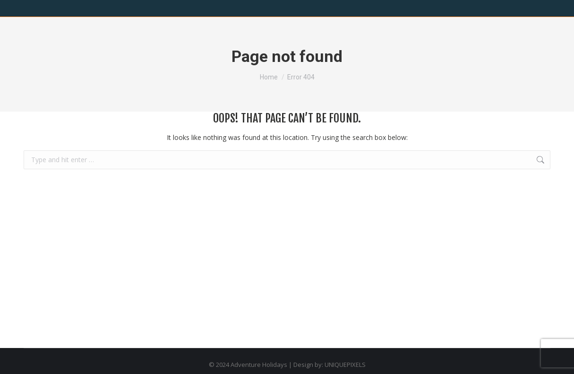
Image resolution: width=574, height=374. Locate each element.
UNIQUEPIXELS (345, 364)
